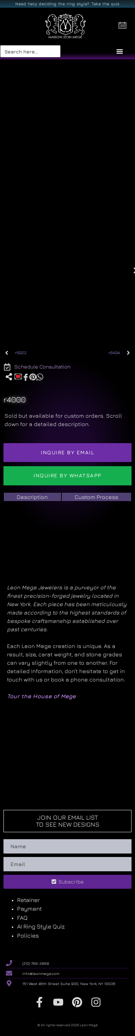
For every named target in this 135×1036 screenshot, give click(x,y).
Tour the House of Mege (41, 696)
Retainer (28, 899)
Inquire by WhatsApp (67, 475)
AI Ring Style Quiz (41, 926)
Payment (29, 908)
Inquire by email (67, 452)
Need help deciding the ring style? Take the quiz (67, 3)
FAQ (22, 917)
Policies (28, 935)
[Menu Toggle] (119, 51)
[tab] (32, 496)
